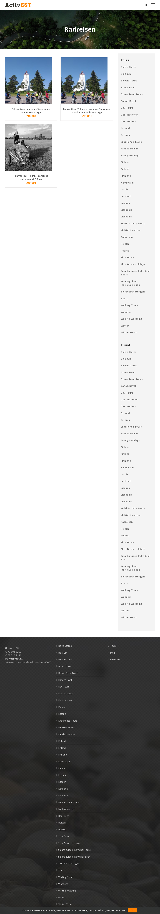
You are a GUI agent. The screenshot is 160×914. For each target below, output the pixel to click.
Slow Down (127, 257)
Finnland (126, 175)
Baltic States (129, 66)
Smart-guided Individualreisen (130, 283)
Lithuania (126, 209)
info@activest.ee (14, 658)
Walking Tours (129, 305)
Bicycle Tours (129, 80)
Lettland (126, 196)
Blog (112, 652)
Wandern (126, 312)
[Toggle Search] (146, 4)
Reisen (125, 243)
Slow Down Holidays (133, 264)
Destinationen (129, 114)
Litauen (125, 202)
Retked (125, 250)
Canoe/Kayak (129, 101)
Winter (125, 325)
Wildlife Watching (131, 318)
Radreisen (127, 237)
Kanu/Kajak (127, 182)
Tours (124, 298)
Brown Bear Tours (132, 94)
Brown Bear (128, 87)
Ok (132, 910)
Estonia (125, 134)
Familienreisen (129, 148)
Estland (125, 128)
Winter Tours (129, 332)
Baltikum (126, 73)
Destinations (129, 121)
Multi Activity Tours (133, 223)
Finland (125, 162)
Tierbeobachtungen (133, 291)
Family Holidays (130, 155)
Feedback (115, 659)
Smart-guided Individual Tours (135, 272)
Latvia (124, 189)
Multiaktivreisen (130, 230)
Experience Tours (131, 141)
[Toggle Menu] (153, 4)
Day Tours (127, 107)
